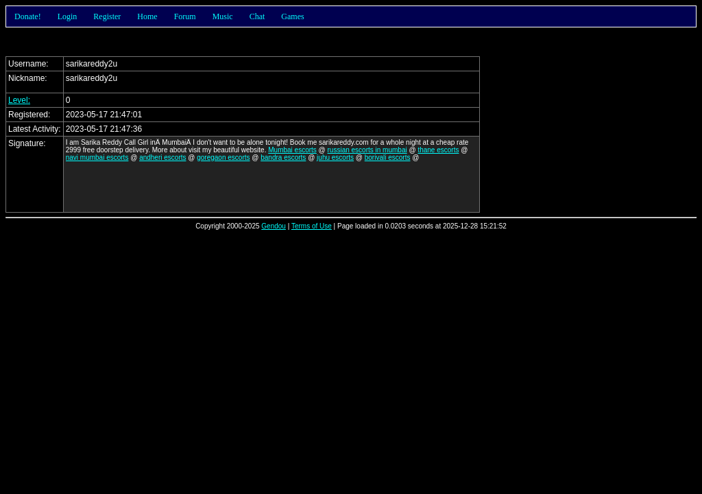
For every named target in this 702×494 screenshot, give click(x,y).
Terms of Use (311, 226)
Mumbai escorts (292, 150)
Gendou (273, 226)
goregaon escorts (223, 157)
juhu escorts (335, 157)
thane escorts (438, 150)
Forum (185, 16)
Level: (19, 100)
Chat (257, 16)
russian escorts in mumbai (367, 150)
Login (67, 16)
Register (107, 16)
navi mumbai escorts (97, 157)
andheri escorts (162, 157)
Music (223, 16)
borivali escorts (388, 157)
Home (147, 16)
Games (292, 16)
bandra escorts (283, 157)
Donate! (27, 16)
